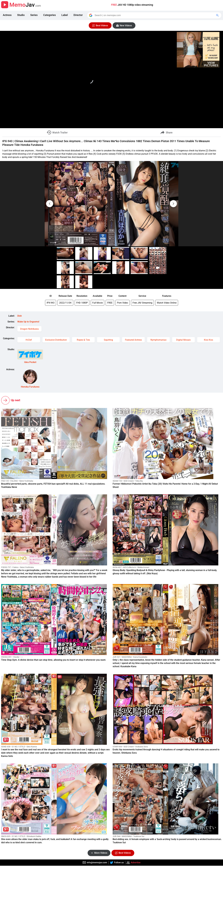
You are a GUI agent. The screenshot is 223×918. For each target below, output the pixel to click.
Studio (21, 15)
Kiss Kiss (208, 339)
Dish (19, 315)
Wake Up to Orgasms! (28, 321)
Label (64, 15)
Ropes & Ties (83, 339)
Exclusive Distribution (56, 339)
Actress (7, 15)
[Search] (154, 15)
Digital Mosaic (183, 339)
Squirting (108, 339)
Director (78, 15)
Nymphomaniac (158, 339)
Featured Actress (133, 339)
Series (34, 15)
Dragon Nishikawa (29, 329)
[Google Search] (217, 15)
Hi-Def (29, 339)
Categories (49, 15)
